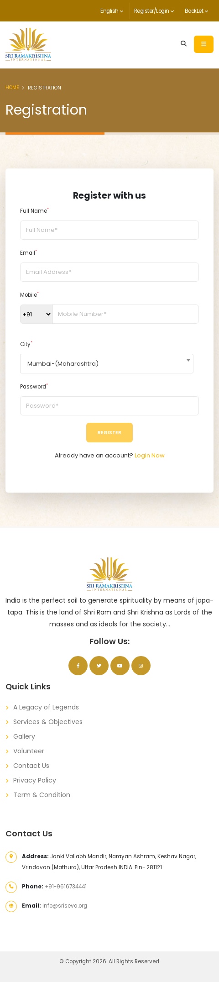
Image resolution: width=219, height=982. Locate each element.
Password (34, 386)
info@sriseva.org (64, 905)
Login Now (150, 455)
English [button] (111, 11)
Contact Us (31, 765)
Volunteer (28, 751)
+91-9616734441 (66, 886)
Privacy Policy (34, 780)
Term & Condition (41, 794)
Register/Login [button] (154, 11)
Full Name (34, 211)
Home (12, 87)
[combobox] (106, 363)
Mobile (29, 295)
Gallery (24, 736)
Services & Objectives (48, 721)
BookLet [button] (196, 11)
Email (28, 253)
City (26, 344)
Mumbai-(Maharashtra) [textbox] (63, 363)
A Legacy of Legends (46, 707)
